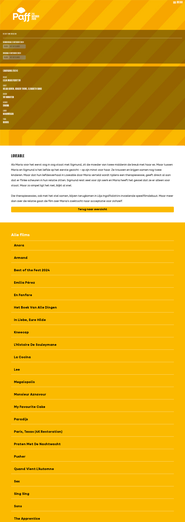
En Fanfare (23, 295)
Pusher (20, 456)
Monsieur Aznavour (30, 394)
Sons (18, 506)
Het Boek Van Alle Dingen (35, 307)
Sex (17, 481)
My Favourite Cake (29, 407)
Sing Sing (21, 494)
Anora (19, 245)
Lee (17, 369)
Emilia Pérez (24, 282)
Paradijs (21, 419)
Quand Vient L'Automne (34, 469)
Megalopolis (24, 382)
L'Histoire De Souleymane (35, 345)
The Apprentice (27, 518)
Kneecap (21, 332)
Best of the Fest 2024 (32, 270)
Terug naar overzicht (92, 209)
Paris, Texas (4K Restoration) (38, 431)
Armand (21, 258)
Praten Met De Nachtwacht (37, 444)
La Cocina (22, 357)
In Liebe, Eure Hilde (30, 320)
